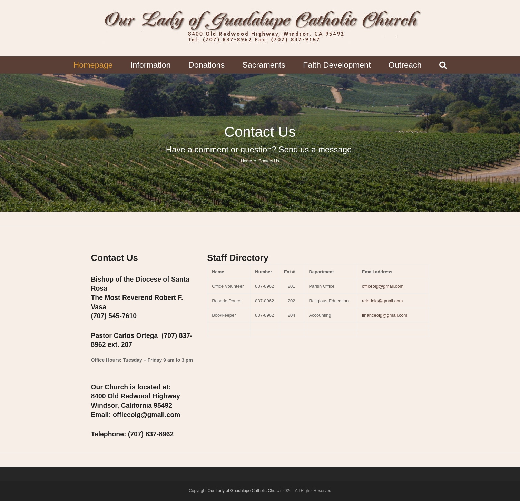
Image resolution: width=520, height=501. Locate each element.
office (146, 414)
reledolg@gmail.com (382, 300)
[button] (443, 65)
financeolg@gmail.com (385, 315)
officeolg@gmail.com (383, 286)
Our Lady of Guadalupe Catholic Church (244, 490)
